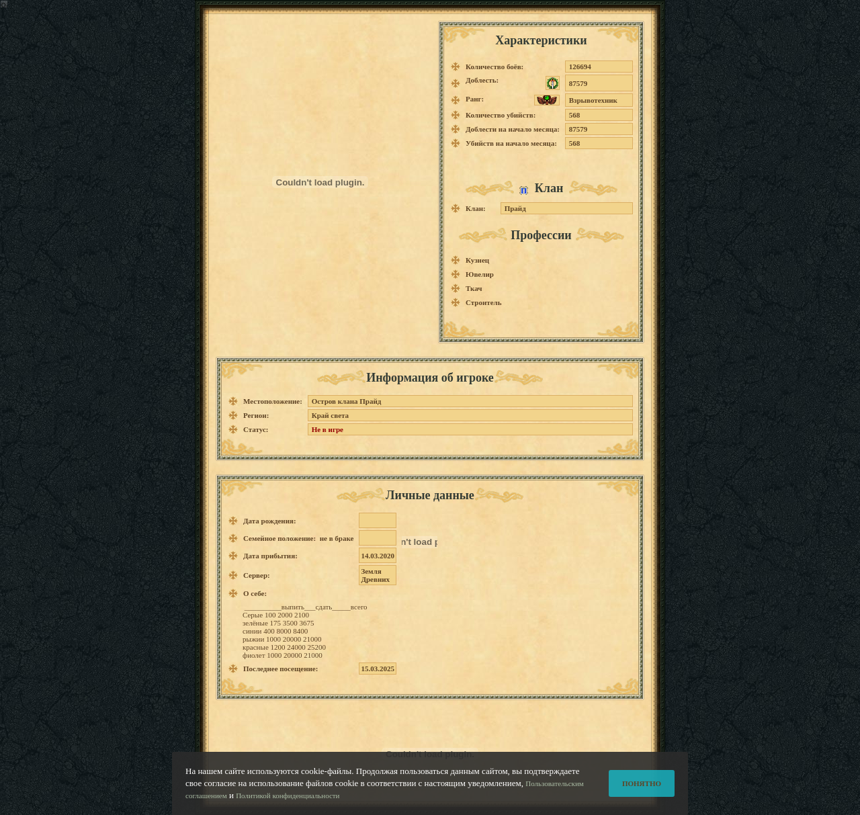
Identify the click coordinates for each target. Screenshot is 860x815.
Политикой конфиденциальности (287, 797)
